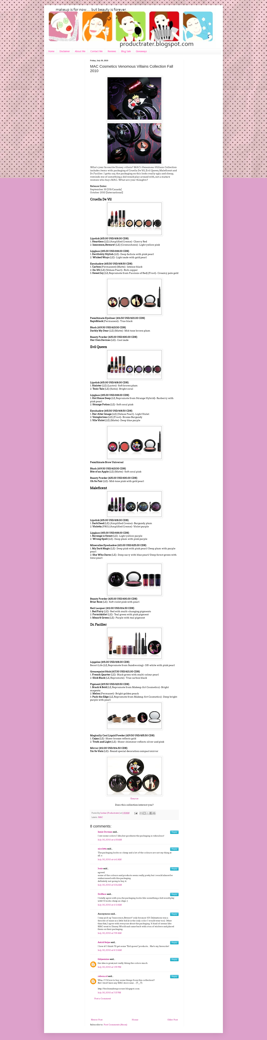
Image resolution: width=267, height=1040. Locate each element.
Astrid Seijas (104, 942)
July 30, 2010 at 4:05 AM (110, 839)
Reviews (112, 51)
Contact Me (96, 51)
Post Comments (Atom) (115, 1024)
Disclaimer (64, 51)
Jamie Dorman (105, 832)
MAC (100, 817)
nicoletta (102, 848)
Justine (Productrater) (110, 813)
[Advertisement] (134, 1009)
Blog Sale (126, 51)
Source (134, 798)
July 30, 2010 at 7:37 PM (109, 992)
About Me (80, 51)
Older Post (172, 1019)
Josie (100, 868)
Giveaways (141, 51)
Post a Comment (102, 998)
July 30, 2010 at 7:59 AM (110, 933)
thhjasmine (103, 959)
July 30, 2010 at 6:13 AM (110, 904)
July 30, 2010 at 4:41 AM (110, 859)
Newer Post (97, 1019)
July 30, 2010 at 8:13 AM (110, 950)
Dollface (102, 894)
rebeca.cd (102, 976)
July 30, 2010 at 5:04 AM (110, 885)
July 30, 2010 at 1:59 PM (109, 967)
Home (51, 51)
